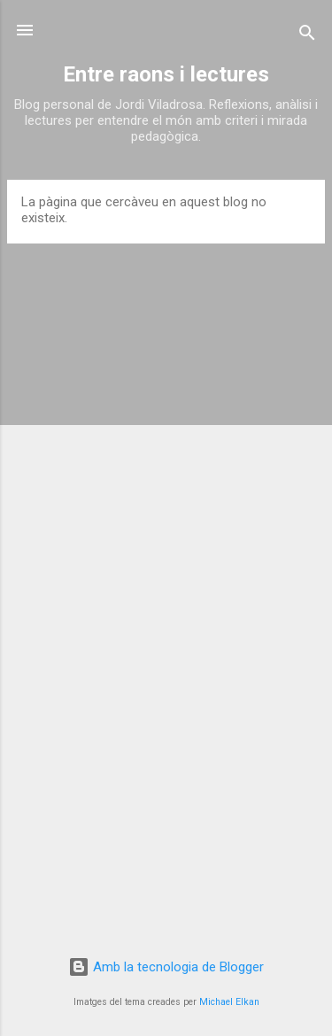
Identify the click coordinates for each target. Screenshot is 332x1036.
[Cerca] (307, 36)
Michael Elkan (229, 1002)
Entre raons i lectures (166, 74)
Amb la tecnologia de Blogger (166, 967)
